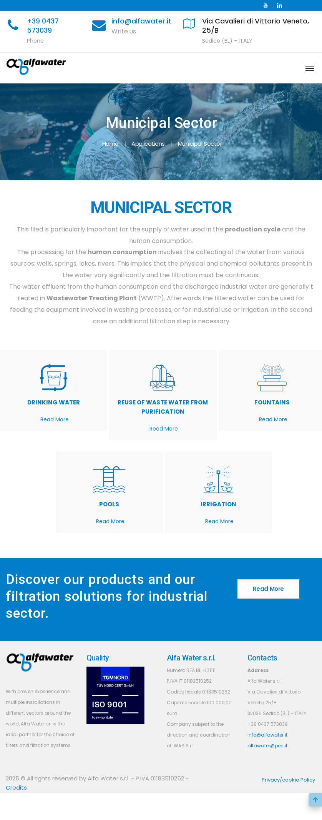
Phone (35, 41)
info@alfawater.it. (268, 735)
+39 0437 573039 (43, 25)
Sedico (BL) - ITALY (227, 41)
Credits (16, 787)
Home (110, 144)
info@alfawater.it (141, 21)
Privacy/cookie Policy (288, 779)
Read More (54, 419)
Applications (148, 144)
